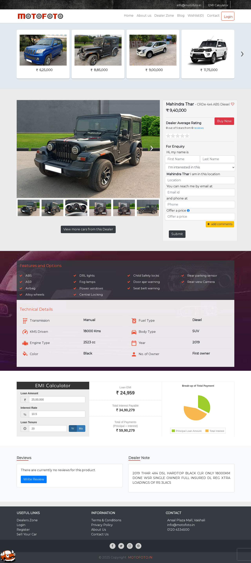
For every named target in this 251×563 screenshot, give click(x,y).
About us (144, 15)
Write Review (33, 479)
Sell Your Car (27, 534)
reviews (199, 127)
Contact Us (99, 534)
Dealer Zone (164, 15)
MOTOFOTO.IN (140, 557)
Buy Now (224, 121)
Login (228, 16)
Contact (213, 15)
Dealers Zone (27, 520)
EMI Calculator (217, 5)
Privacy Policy (102, 525)
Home (129, 15)
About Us (98, 529)
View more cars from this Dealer (88, 229)
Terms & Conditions (106, 520)
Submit (177, 234)
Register (23, 529)
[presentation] (242, 46)
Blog (181, 15)
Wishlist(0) (196, 15)
